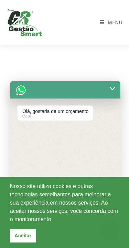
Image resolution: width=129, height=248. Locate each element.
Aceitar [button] (22, 235)
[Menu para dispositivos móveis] (111, 22)
